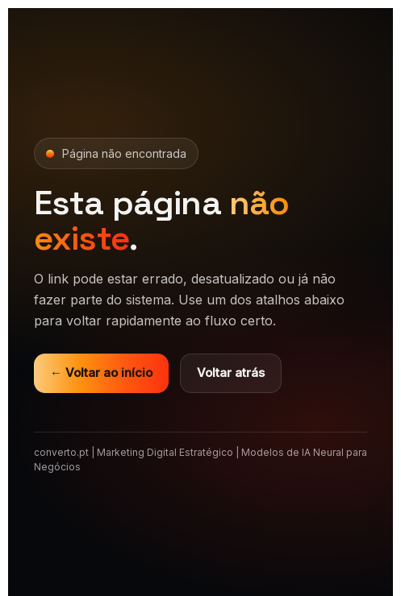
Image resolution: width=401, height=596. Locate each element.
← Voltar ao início (101, 372)
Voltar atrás (231, 372)
